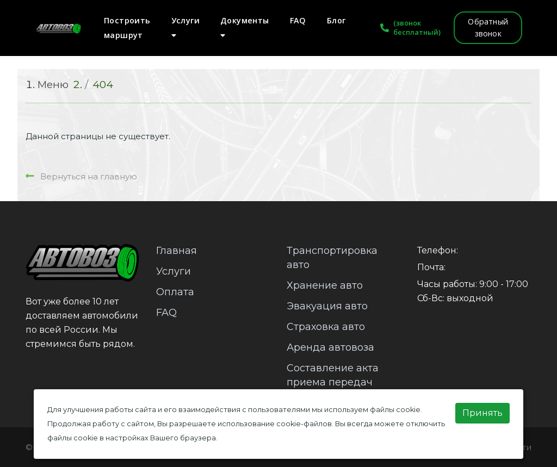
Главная (176, 251)
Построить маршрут (127, 27)
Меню (53, 84)
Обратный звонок (488, 27)
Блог (336, 20)
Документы (244, 27)
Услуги (185, 27)
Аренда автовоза (330, 347)
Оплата (175, 292)
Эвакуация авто (327, 306)
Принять (482, 413)
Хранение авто (325, 285)
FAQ (298, 20)
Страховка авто (326, 327)
